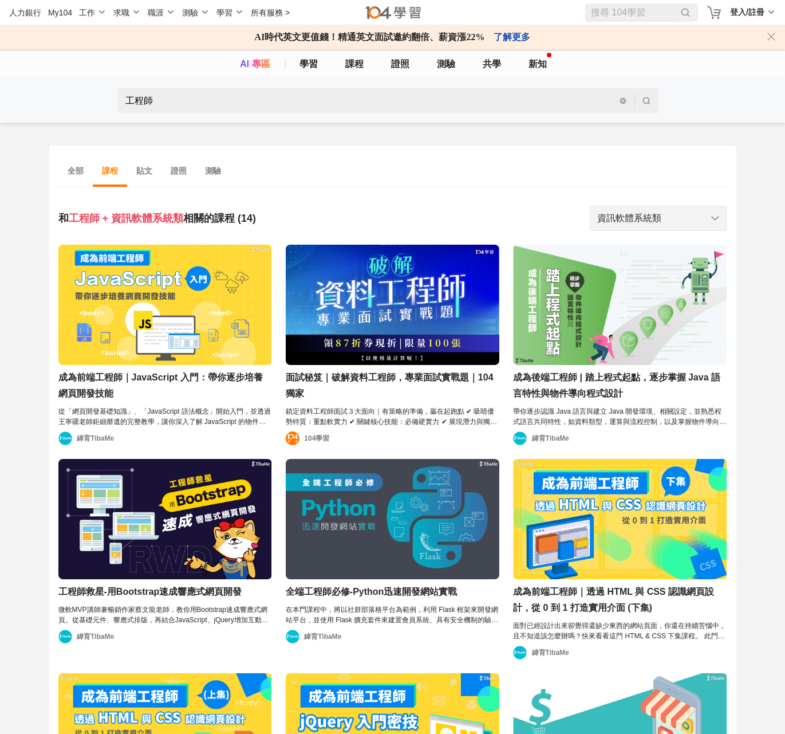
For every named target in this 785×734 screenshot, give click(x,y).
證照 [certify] (400, 64)
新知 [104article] (539, 61)
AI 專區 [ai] (255, 64)
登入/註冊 (747, 12)
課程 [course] (354, 64)
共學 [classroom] (492, 64)
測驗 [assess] (446, 64)
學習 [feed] (308, 64)
